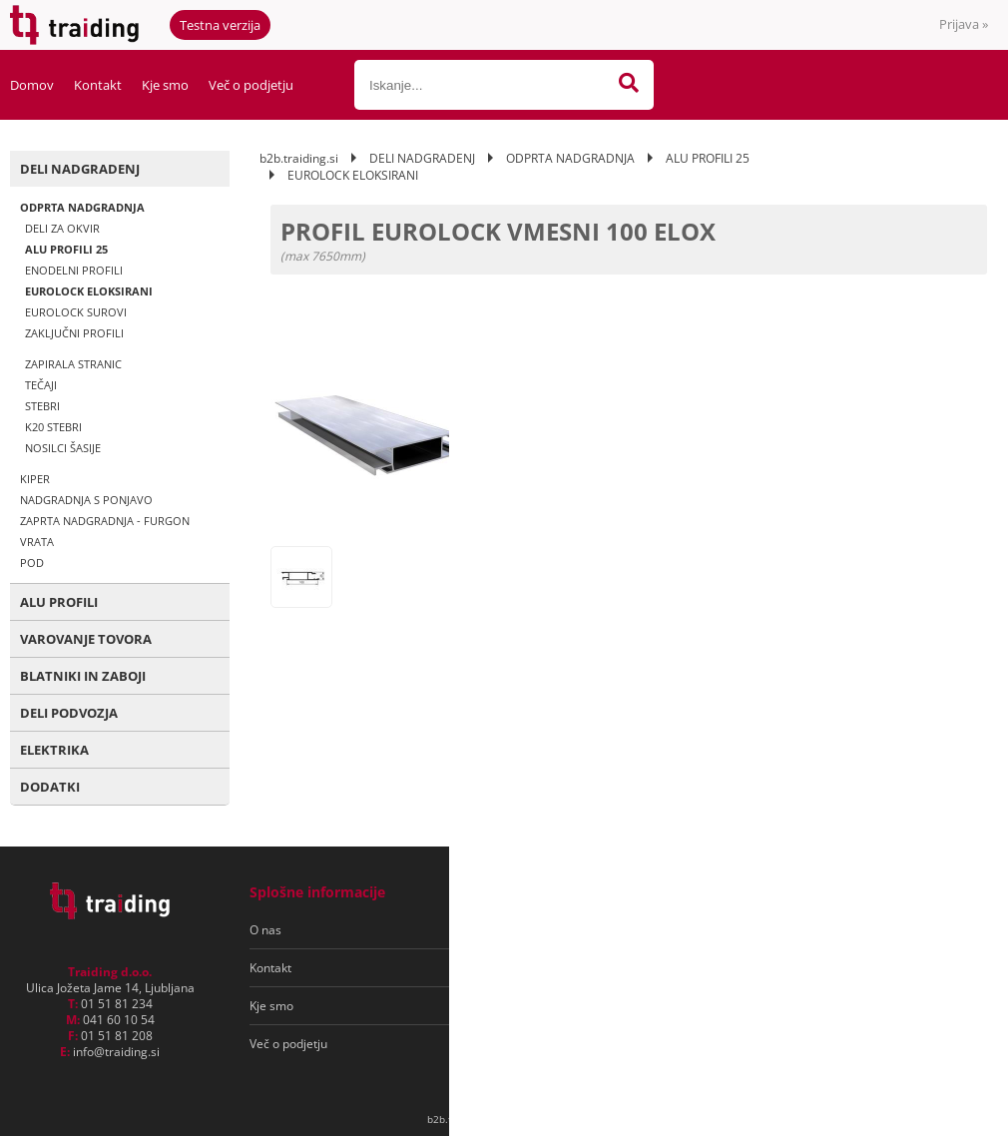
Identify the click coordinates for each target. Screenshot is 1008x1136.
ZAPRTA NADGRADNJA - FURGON (105, 520)
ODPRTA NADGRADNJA (82, 207)
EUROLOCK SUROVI (76, 311)
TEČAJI (41, 384)
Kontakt (98, 85)
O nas (265, 929)
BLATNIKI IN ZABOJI (83, 676)
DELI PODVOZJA (69, 713)
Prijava (963, 24)
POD (32, 562)
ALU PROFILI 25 (66, 249)
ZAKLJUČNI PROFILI (74, 332)
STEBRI (42, 405)
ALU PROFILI (59, 602)
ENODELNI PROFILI (74, 270)
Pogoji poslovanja (537, 929)
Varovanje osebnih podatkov (567, 967)
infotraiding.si (116, 1051)
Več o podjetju (251, 85)
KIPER (35, 478)
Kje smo (165, 85)
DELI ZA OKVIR (62, 228)
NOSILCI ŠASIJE (63, 447)
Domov (32, 85)
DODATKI (50, 787)
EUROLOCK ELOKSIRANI (89, 291)
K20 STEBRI (53, 426)
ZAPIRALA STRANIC (73, 363)
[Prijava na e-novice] (909, 930)
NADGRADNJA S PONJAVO (86, 499)
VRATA (37, 541)
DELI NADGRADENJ (80, 169)
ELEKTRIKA (54, 750)
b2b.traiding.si (298, 158)
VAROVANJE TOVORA (86, 639)
